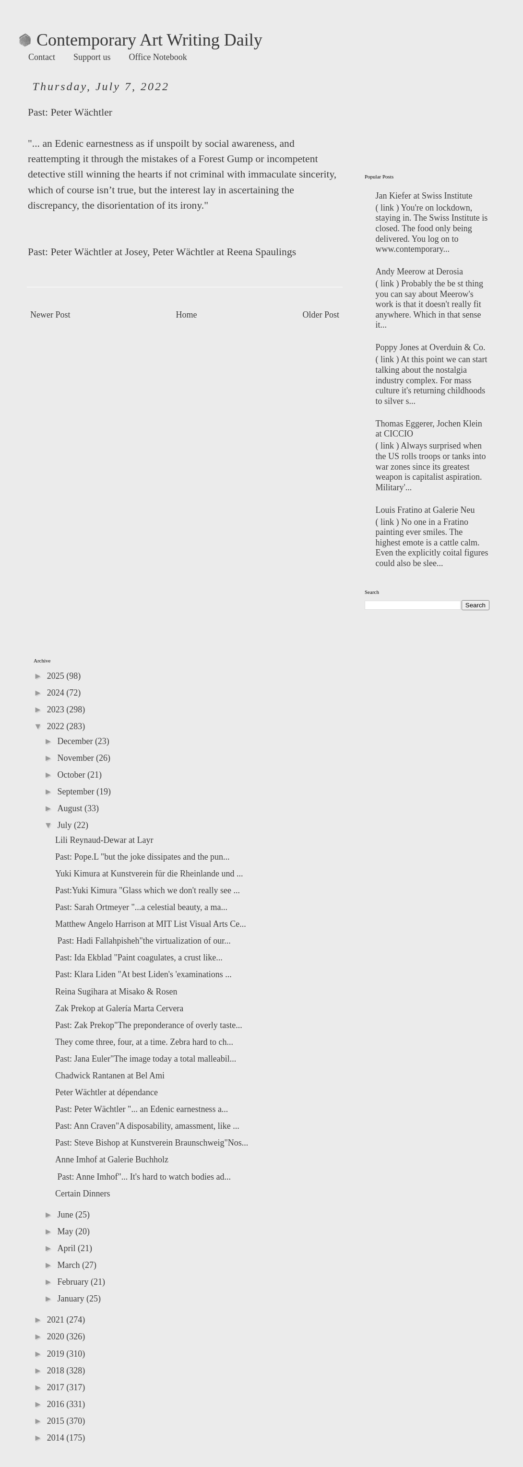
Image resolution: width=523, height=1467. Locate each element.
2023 (57, 709)
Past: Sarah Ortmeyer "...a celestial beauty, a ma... (141, 907)
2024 (57, 693)
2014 (57, 1438)
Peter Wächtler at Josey (98, 252)
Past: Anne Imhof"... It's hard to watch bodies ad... (143, 1177)
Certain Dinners (82, 1193)
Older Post (321, 314)
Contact (41, 57)
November (76, 758)
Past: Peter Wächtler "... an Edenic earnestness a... (141, 1109)
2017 (57, 1387)
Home (186, 314)
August (70, 808)
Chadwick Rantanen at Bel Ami (110, 1075)
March (69, 1265)
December (76, 741)
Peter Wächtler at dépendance (106, 1092)
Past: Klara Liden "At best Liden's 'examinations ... (143, 974)
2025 (57, 676)
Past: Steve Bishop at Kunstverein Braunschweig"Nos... (151, 1143)
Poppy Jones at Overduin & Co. (431, 347)
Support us (92, 57)
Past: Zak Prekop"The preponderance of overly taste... (148, 1025)
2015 (57, 1421)
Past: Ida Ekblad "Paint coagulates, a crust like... (139, 957)
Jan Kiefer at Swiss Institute (424, 196)
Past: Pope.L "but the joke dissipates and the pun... (142, 857)
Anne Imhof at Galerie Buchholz (111, 1159)
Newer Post (50, 314)
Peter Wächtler (81, 112)
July (65, 825)
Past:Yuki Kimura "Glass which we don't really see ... (147, 890)
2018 (57, 1370)
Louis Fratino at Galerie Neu (425, 510)
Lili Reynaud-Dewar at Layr (104, 840)
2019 (57, 1354)
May (66, 1231)
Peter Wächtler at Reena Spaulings (224, 252)
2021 (57, 1320)
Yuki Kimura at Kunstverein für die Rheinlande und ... (149, 873)
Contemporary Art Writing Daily (140, 39)
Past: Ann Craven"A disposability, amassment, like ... (147, 1126)
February (73, 1282)
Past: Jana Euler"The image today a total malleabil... (145, 1059)
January (71, 1298)
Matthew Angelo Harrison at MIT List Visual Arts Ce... (150, 924)
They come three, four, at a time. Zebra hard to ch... (144, 1042)
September (76, 791)
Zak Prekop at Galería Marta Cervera (119, 1008)
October (72, 775)
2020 (57, 1336)
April (67, 1248)
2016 (57, 1404)
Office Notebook (158, 57)
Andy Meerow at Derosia (419, 271)
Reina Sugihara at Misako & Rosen (116, 991)
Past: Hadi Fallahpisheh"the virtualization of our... (143, 941)
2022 (57, 726)
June (66, 1214)
